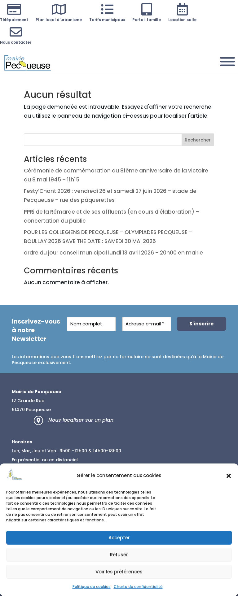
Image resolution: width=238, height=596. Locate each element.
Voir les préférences (119, 571)
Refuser (119, 554)
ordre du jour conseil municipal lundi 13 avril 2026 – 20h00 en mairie (113, 252)
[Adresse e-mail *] (146, 324)
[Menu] (227, 61)
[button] (229, 476)
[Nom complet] (91, 324)
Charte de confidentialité (138, 586)
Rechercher (198, 140)
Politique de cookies (92, 586)
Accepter (119, 537)
